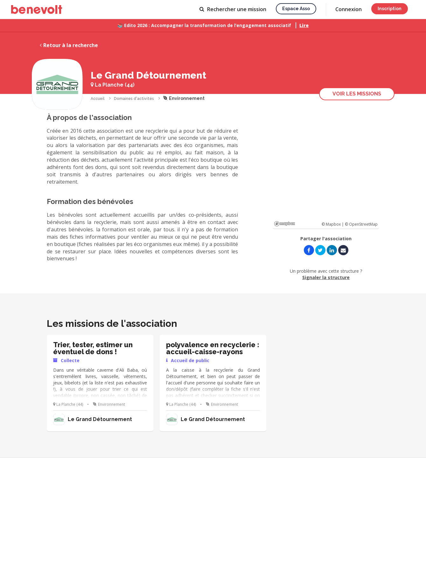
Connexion (348, 9)
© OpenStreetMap (361, 224)
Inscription (390, 8)
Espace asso (296, 8)
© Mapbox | (333, 224)
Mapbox (284, 224)
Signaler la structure (326, 277)
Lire (304, 25)
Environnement (184, 98)
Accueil (98, 98)
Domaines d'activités (134, 98)
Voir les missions (356, 94)
